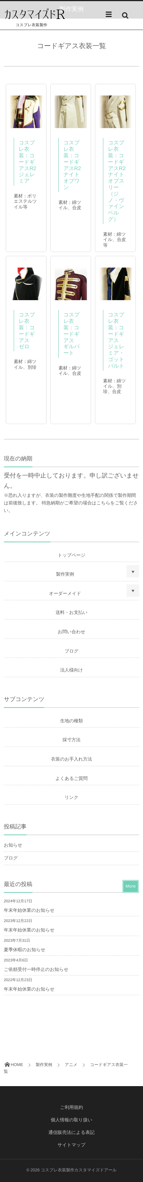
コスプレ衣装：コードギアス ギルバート (71, 334)
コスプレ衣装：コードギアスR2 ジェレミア (30, 161)
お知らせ (13, 845)
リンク (71, 797)
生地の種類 (71, 720)
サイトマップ (72, 1145)
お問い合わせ (71, 631)
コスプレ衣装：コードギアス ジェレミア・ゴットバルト (116, 340)
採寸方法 (71, 739)
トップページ (71, 555)
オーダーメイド (65, 593)
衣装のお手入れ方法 (71, 759)
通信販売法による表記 (71, 1132)
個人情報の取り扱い (71, 1120)
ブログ (71, 651)
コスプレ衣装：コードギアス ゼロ (27, 330)
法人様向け (71, 670)
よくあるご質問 (71, 778)
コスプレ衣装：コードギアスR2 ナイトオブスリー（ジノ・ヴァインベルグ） (119, 180)
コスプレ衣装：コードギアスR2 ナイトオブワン (74, 164)
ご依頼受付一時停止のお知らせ (36, 969)
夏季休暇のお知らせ (24, 949)
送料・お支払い (72, 612)
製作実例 (65, 574)
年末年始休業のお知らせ (29, 910)
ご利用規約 (71, 1107)
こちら (103, 503)
